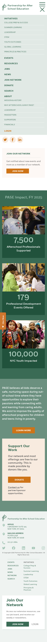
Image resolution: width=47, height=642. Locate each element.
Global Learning (12, 47)
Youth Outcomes (12, 42)
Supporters (10, 120)
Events (8, 58)
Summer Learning (13, 27)
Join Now (17, 171)
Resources (11, 64)
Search (8, 91)
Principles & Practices (15, 52)
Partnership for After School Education (20, 7)
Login (7, 131)
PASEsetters (10, 115)
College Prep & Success (16, 23)
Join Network (12, 80)
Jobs (7, 69)
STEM (6, 37)
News (7, 75)
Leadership (10, 32)
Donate (9, 85)
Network (12, 576)
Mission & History (13, 100)
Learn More (23, 430)
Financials (9, 125)
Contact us (14, 487)
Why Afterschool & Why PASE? (19, 105)
